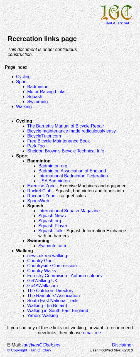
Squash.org (49, 220)
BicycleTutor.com (44, 136)
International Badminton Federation (73, 176)
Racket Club (39, 190)
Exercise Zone (41, 185)
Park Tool (36, 146)
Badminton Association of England (72, 171)
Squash (34, 96)
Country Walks (41, 270)
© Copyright (17, 350)
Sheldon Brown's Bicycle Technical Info (65, 151)
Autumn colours (86, 275)
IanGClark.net (117, 23)
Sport (21, 81)
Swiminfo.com (52, 245)
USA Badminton (54, 180)
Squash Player (52, 225)
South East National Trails (52, 300)
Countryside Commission (52, 265)
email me (92, 332)
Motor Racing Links (46, 91)
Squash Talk (50, 230)
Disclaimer (122, 345)
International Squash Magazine (69, 210)
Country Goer (40, 260)
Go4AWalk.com (42, 285)
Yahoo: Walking (42, 315)
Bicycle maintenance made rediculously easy (71, 131)
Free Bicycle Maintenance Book (58, 141)
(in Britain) (57, 305)
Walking (24, 106)
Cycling (23, 76)
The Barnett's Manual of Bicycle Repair (65, 126)
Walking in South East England (57, 310)
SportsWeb (38, 200)
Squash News (52, 215)
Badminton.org (52, 166)
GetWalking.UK (42, 280)
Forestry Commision (47, 275)
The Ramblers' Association (53, 295)
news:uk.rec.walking (47, 255)
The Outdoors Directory (50, 290)
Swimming (37, 101)
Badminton (38, 86)
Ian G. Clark (41, 350)
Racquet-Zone (41, 195)
